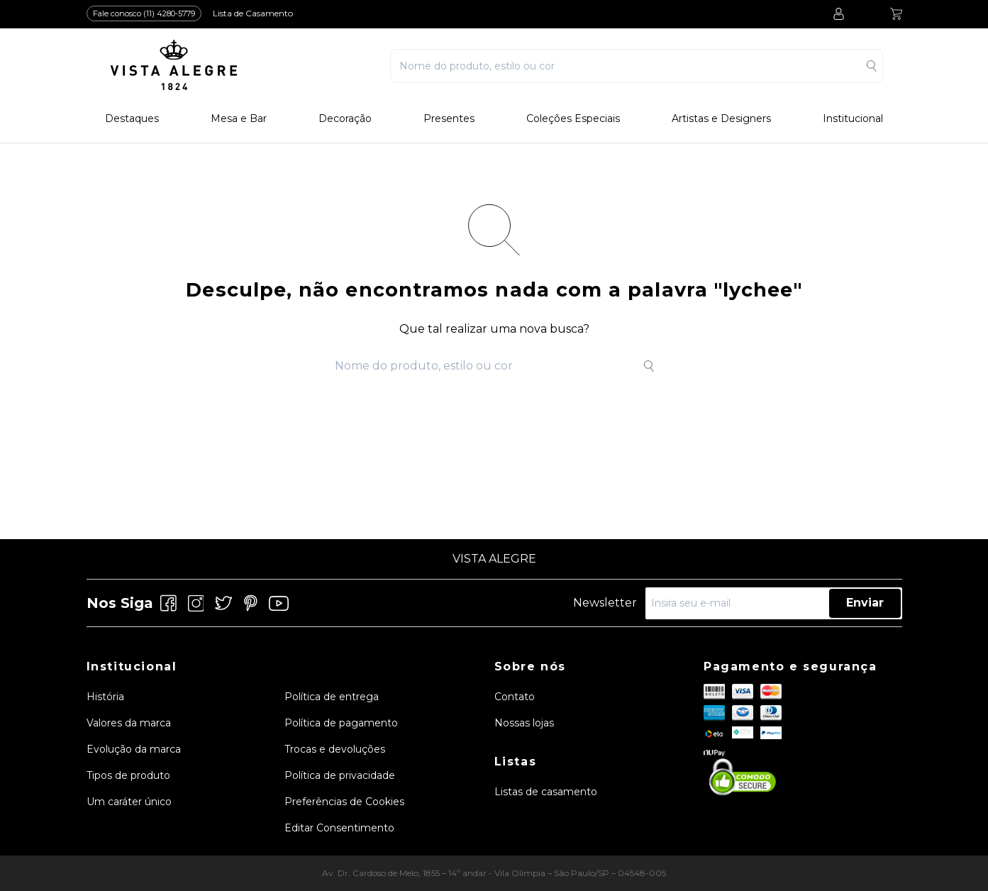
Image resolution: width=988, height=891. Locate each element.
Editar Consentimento (339, 827)
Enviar (865, 602)
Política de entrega (331, 696)
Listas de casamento (545, 791)
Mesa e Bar (239, 119)
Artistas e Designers (721, 119)
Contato (514, 696)
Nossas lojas (524, 722)
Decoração (345, 119)
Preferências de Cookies (344, 801)
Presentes (448, 119)
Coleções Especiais (573, 119)
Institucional (853, 119)
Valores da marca (129, 722)
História (105, 696)
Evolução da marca (134, 749)
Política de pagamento (341, 722)
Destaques (132, 119)
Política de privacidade (339, 775)
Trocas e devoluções (334, 749)
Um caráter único (129, 801)
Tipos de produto (128, 775)
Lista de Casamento (253, 13)
